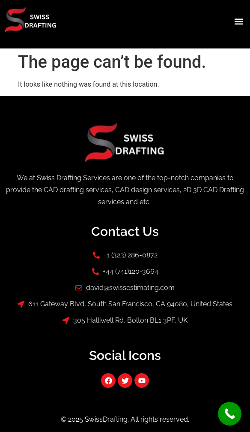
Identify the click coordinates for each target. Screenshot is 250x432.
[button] (239, 21)
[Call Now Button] (229, 414)
